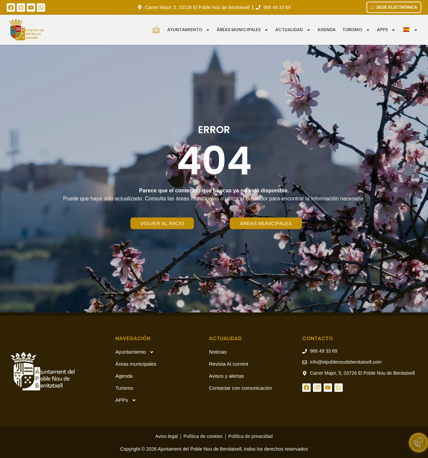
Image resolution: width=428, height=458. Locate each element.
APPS (386, 29)
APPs (125, 400)
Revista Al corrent (228, 364)
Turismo (356, 29)
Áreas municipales (243, 29)
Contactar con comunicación (240, 388)
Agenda (326, 29)
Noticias (218, 352)
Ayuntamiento (188, 29)
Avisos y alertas (226, 376)
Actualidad (293, 29)
